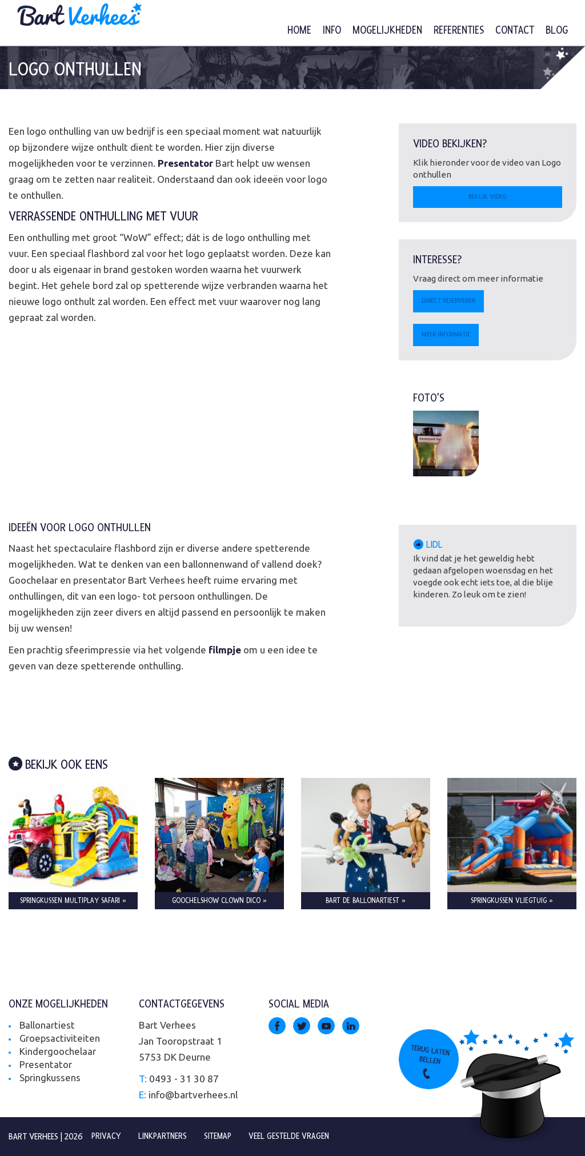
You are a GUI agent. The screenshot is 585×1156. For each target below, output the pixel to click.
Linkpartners (164, 1136)
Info (332, 30)
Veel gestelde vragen (294, 1136)
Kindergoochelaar (57, 1051)
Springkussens (50, 1077)
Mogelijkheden (387, 30)
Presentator (45, 1064)
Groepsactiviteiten (60, 1038)
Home (299, 30)
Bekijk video (487, 197)
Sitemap (222, 1136)
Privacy (106, 1136)
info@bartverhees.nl (193, 1094)
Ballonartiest (47, 1024)
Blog (557, 30)
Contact (514, 30)
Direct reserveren (451, 302)
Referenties (459, 30)
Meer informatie (448, 337)
